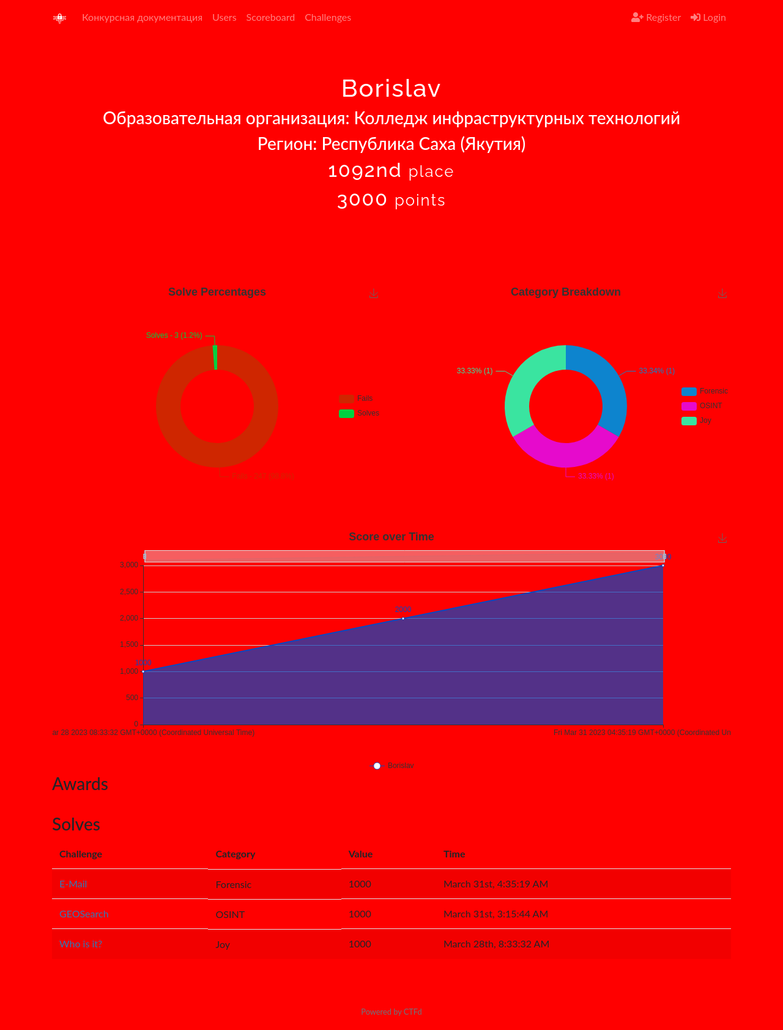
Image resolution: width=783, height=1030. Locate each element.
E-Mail (73, 883)
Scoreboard (271, 17)
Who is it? (80, 943)
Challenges (328, 17)
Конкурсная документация (142, 17)
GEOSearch (84, 913)
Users (224, 17)
